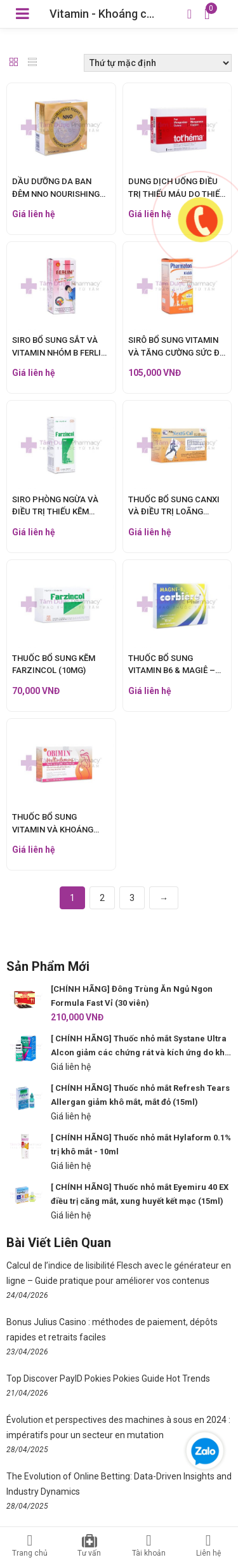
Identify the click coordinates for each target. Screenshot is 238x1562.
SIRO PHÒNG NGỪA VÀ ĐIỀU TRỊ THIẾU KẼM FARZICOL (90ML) (55, 512)
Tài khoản (149, 1546)
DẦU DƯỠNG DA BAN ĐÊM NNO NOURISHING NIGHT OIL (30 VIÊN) (56, 194)
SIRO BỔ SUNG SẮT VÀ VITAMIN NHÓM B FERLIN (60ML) (59, 352)
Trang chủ (30, 1546)
